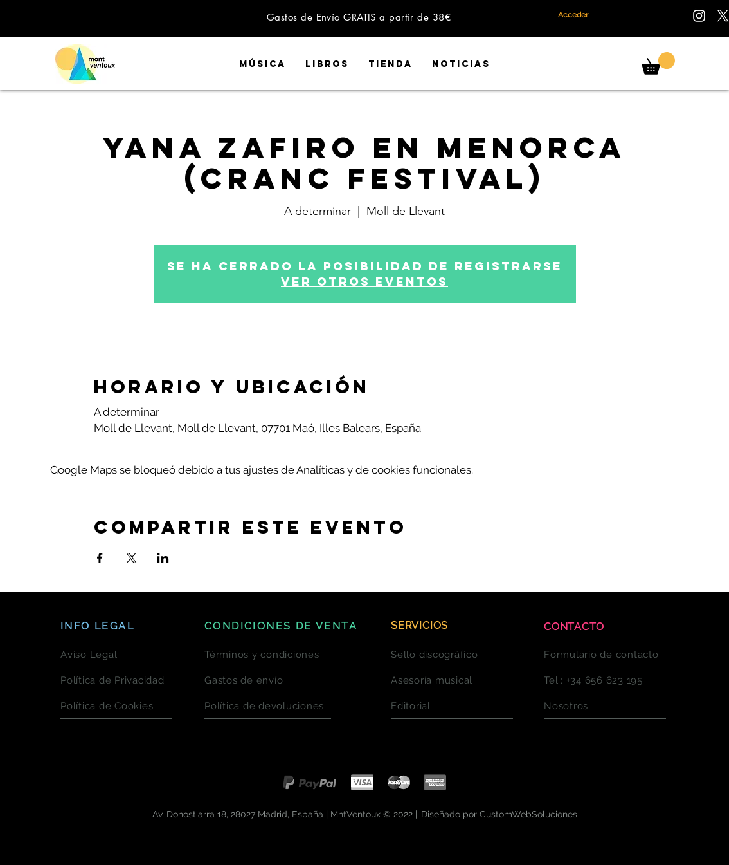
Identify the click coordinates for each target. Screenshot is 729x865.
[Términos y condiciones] (267, 654)
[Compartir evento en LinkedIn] (163, 558)
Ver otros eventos (364, 281)
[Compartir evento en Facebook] (100, 558)
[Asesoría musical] (452, 680)
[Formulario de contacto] (605, 654)
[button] (658, 63)
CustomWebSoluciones (528, 814)
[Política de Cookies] (116, 706)
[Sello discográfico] (452, 654)
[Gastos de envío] (267, 680)
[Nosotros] (605, 706)
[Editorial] (452, 706)
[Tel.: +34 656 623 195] (605, 680)
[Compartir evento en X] (131, 558)
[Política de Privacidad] (116, 680)
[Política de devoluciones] (267, 706)
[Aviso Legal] (116, 654)
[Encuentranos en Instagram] (699, 16)
